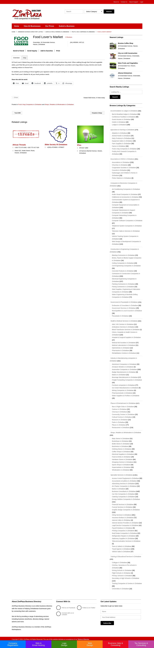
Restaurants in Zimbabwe (120, 426)
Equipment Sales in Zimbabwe (122, 141)
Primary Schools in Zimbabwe (122, 574)
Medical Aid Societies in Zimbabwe (123, 342)
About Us (116, 2)
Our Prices (49, 26)
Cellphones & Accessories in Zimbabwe (125, 196)
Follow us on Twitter (86, 606)
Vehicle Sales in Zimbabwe (121, 550)
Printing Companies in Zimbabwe (123, 529)
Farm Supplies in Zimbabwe (121, 143)
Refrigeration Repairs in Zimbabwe (123, 534)
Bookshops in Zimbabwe (120, 440)
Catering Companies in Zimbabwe (123, 495)
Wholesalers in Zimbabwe (120, 468)
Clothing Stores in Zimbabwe (121, 447)
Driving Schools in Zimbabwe (122, 569)
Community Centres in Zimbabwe (123, 413)
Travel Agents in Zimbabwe (121, 547)
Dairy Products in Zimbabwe (121, 138)
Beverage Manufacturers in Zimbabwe (125, 376)
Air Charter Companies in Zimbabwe (124, 485)
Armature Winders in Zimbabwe (122, 366)
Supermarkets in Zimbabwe (121, 466)
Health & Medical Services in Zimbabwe (123, 320)
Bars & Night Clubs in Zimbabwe (123, 405)
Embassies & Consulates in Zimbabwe (125, 304)
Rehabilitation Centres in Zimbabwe (124, 352)
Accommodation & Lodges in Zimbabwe (123, 111)
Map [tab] (24, 58)
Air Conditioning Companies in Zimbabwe (126, 189)
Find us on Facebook (62, 606)
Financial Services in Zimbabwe (122, 503)
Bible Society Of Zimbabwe (56, 144)
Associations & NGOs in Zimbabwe (122, 159)
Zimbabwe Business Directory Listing (30, 31)
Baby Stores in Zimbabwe (120, 437)
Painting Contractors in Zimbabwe (123, 283)
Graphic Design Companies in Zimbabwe (126, 508)
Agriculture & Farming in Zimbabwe (57, 31)
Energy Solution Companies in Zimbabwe (126, 498)
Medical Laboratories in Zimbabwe (123, 344)
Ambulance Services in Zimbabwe (123, 326)
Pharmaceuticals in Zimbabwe (122, 392)
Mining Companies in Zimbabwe (123, 389)
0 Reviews (68, 37)
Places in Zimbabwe (119, 423)
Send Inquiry (32, 51)
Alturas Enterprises (125, 73)
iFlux (79, 145)
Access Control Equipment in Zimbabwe (125, 477)
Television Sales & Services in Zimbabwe (126, 230)
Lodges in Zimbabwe (119, 124)
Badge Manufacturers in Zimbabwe (124, 371)
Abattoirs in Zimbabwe (119, 133)
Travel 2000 (18, 113)
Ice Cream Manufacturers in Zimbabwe (125, 386)
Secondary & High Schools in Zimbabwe (125, 576)
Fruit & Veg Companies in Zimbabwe (83, 31)
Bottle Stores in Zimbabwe (121, 442)
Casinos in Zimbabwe (119, 408)
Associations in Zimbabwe (121, 162)
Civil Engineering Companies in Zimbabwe (126, 265)
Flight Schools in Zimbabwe (121, 571)
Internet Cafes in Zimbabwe (121, 519)
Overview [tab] (16, 58)
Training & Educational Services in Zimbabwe (125, 555)
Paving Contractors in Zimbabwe (123, 286)
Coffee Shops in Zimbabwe (121, 450)
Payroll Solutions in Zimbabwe (122, 526)
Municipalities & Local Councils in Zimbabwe (127, 310)
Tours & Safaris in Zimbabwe (121, 545)
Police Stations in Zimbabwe (121, 178)
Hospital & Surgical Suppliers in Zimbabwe (126, 336)
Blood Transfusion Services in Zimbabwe (126, 328)
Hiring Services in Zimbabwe (121, 513)
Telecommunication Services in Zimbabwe (126, 539)
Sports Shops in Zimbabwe (121, 463)
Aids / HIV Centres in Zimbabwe (123, 323)
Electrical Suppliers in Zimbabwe (123, 453)
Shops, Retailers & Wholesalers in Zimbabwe (62, 104)
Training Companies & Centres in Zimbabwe (127, 582)
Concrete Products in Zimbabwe (123, 270)
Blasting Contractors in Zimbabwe (123, 254)
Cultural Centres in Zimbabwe (122, 416)
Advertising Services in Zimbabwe (123, 482)
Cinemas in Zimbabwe (119, 410)
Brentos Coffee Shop (125, 43)
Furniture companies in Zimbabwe (123, 384)
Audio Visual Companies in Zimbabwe (125, 194)
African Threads (19, 144)
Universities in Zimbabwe (120, 587)
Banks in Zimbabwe (118, 487)
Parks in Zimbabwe (118, 421)
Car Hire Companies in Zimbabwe (123, 492)
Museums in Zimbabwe (120, 418)
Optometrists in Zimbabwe (121, 347)
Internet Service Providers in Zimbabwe (125, 521)
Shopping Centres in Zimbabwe (122, 461)
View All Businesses (32, 26)
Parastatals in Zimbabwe (120, 315)
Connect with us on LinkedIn (65, 612)
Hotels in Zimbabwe (118, 122)
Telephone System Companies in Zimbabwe (127, 225)
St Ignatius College (95, 113)
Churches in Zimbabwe (120, 165)
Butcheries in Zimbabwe (120, 445)
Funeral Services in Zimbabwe (122, 505)
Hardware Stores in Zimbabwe (122, 458)
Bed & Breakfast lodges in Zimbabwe (124, 114)
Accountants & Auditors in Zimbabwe (124, 479)
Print (58, 51)
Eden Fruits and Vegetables (128, 63)
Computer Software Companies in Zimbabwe (127, 220)
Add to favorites (46, 51)
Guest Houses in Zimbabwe (121, 119)
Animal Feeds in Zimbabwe (121, 135)
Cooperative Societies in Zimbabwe (124, 167)
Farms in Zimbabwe (118, 146)
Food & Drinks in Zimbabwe (121, 455)
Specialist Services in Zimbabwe (121, 473)
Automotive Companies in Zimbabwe (124, 368)
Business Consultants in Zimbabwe (124, 490)
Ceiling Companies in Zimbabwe (123, 262)
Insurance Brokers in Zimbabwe (122, 516)
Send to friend (18, 51)
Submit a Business (66, 26)
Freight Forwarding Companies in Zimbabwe (127, 379)
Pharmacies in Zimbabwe (120, 349)
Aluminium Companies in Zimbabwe (124, 363)
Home (16, 26)
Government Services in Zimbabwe (124, 307)
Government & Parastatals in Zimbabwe (123, 301)
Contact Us (124, 2)
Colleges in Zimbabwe (119, 561)
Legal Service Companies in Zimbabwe (125, 524)
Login (141, 2)
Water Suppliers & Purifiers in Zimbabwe (125, 394)
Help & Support (133, 2)
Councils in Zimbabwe (119, 170)
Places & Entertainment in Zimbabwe (122, 402)
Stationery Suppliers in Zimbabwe (123, 537)
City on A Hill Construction (127, 53)
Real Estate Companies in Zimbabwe (124, 532)
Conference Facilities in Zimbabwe (123, 117)
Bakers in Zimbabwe (119, 373)
